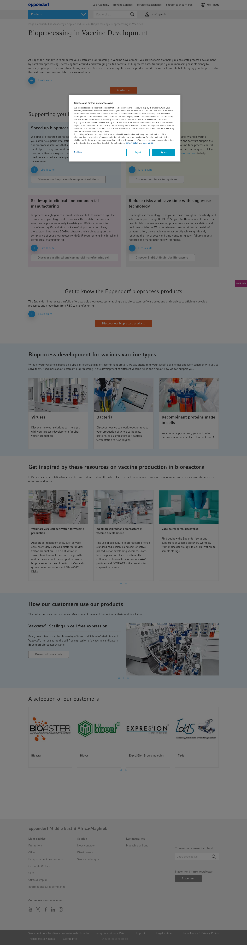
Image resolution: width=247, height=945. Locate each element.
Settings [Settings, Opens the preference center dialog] (78, 152)
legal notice (148, 143)
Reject (138, 152)
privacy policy (132, 143)
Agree (164, 152)
